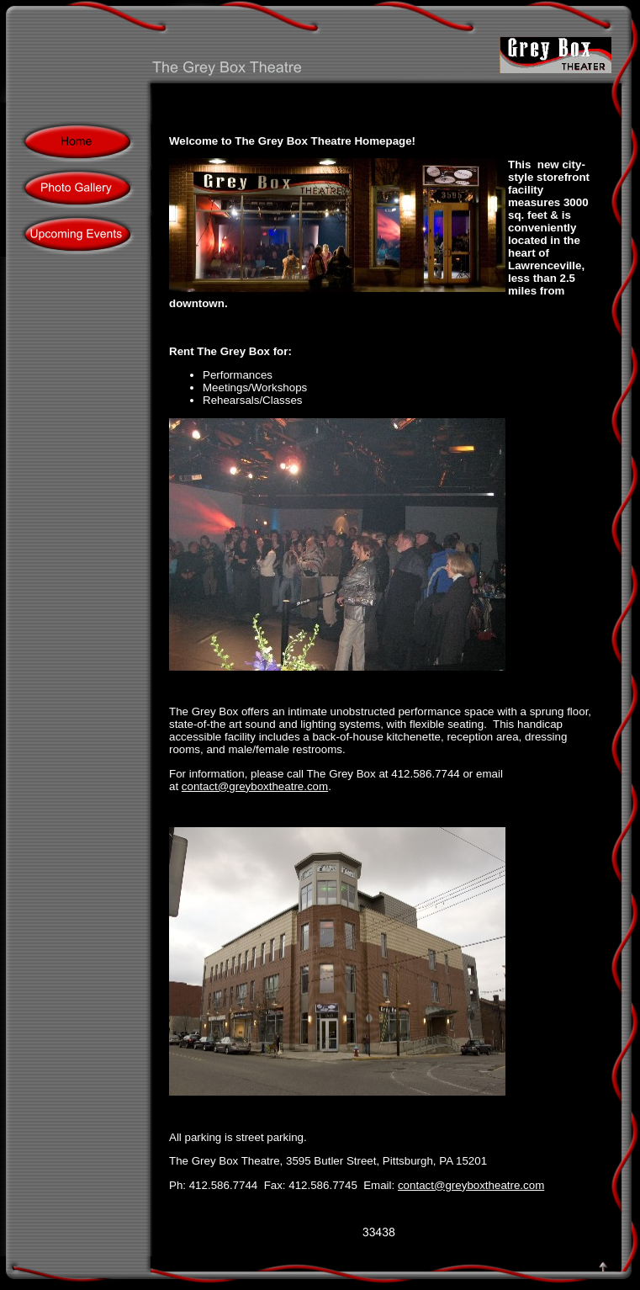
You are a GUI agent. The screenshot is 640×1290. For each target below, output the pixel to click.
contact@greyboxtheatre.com (255, 786)
